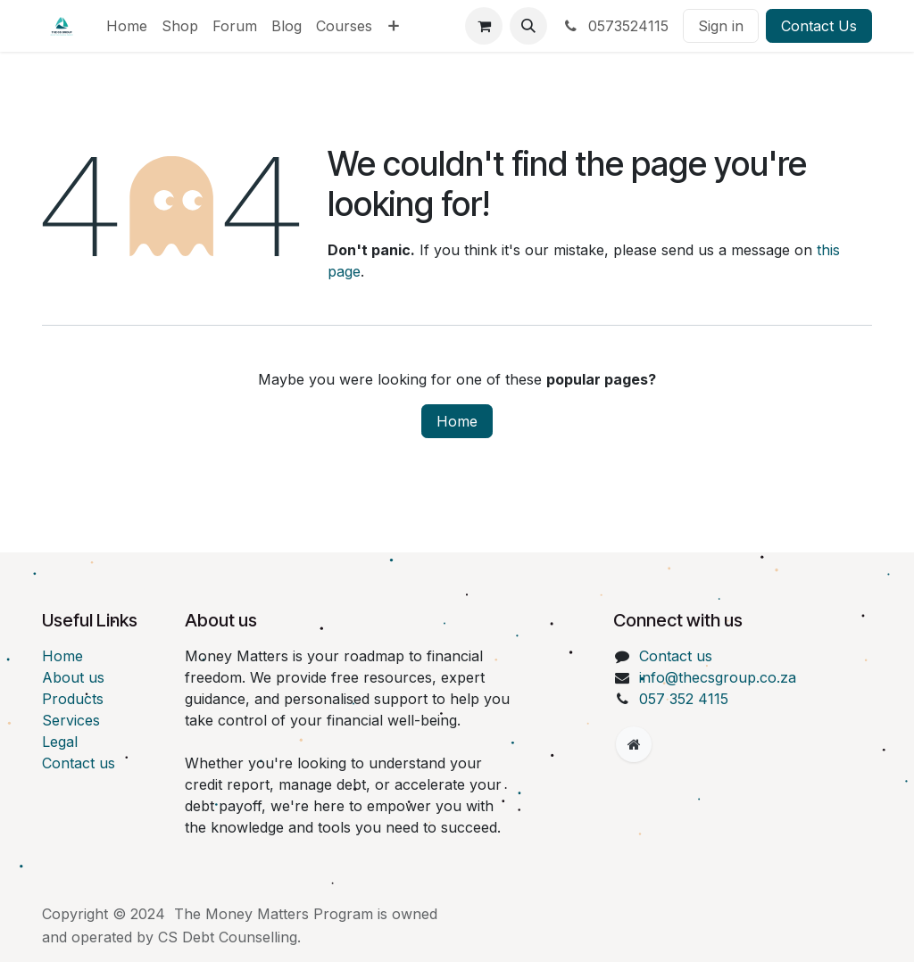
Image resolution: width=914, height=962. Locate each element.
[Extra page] (634, 744)
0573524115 (615, 26)
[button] (528, 26)
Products (73, 699)
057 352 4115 (683, 699)
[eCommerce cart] (484, 26)
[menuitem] (126, 26)
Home (457, 421)
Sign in (721, 26)
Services (71, 720)
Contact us (78, 763)
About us (73, 677)
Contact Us (819, 26)
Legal (60, 742)
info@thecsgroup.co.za (717, 677)
